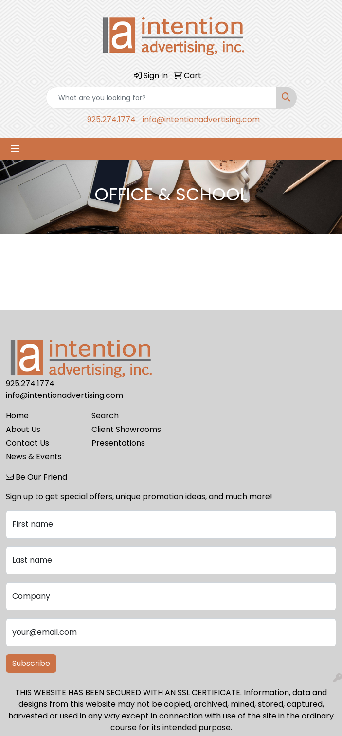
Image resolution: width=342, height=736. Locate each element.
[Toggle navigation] (15, 149)
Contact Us (27, 443)
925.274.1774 (111, 119)
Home (17, 415)
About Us (23, 429)
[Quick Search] (161, 98)
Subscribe (31, 663)
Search (105, 415)
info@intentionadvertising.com (201, 119)
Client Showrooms (126, 429)
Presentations (118, 443)
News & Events (34, 456)
